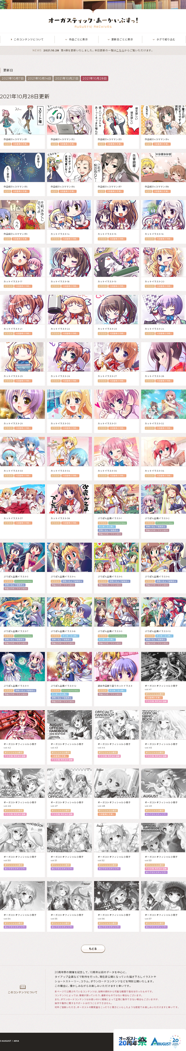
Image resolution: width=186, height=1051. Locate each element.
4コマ (7, 144)
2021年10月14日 (39, 78)
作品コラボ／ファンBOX (110, 534)
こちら (120, 50)
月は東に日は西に (107, 527)
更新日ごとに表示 (122, 39)
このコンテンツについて (29, 39)
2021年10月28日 (95, 78)
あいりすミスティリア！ (156, 814)
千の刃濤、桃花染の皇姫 (156, 701)
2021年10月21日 (66, 78)
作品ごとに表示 (78, 39)
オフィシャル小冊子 (155, 694)
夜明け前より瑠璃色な (109, 530)
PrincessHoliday (117, 523)
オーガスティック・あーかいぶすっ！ (93, 23)
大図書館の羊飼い (21, 144)
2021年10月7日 (13, 78)
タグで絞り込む (165, 39)
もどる (93, 949)
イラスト (56, 239)
